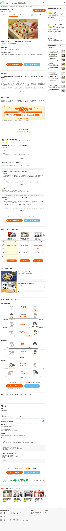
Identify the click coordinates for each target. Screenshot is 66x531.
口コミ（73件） (23, 14)
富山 (7, 513)
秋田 (14, 512)
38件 (56, 39)
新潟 (1, 513)
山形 (17, 512)
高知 (27, 520)
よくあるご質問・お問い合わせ (36, 512)
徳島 (17, 520)
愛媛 (24, 520)
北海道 (1, 512)
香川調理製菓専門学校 (53, 80)
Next (44, 29)
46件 (57, 82)
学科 (14, 14)
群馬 (4, 516)
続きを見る (22, 91)
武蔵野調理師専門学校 (53, 50)
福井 (14, 513)
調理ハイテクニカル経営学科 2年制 (54, 11)
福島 (20, 512)
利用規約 (32, 513)
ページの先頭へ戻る (57, 507)
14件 (56, 18)
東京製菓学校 (51, 63)
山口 (14, 520)
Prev (1, 29)
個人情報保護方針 (34, 515)
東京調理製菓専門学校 (53, 67)
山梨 (17, 513)
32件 (57, 73)
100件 (57, 51)
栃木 (7, 516)
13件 (56, 12)
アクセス (41, 14)
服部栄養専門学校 (52, 58)
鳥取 (1, 520)
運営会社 (46, 512)
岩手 (7, 512)
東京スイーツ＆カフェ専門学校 (55, 85)
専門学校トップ (4, 14)
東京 (1, 515)
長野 (4, 513)
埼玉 (7, 515)
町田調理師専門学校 (53, 54)
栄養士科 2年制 (50, 38)
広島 (11, 520)
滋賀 (11, 519)
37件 (57, 64)
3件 (56, 26)
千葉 (11, 515)
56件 (57, 77)
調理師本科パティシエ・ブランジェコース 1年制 (56, 25)
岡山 (7, 520)
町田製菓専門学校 (52, 72)
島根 (4, 520)
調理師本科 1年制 (51, 17)
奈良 (14, 519)
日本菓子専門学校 (52, 76)
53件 (57, 55)
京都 (7, 519)
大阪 (1, 519)
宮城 (11, 512)
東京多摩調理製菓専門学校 (54, 89)
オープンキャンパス (32, 15)
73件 (57, 60)
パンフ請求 (12, 260)
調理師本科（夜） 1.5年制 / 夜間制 (54, 31)
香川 (20, 520)
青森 (4, 512)
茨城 (1, 516)
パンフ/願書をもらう (39, 10)
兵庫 (4, 519)
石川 (11, 513)
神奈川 (5, 515)
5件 (56, 32)
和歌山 (17, 519)
